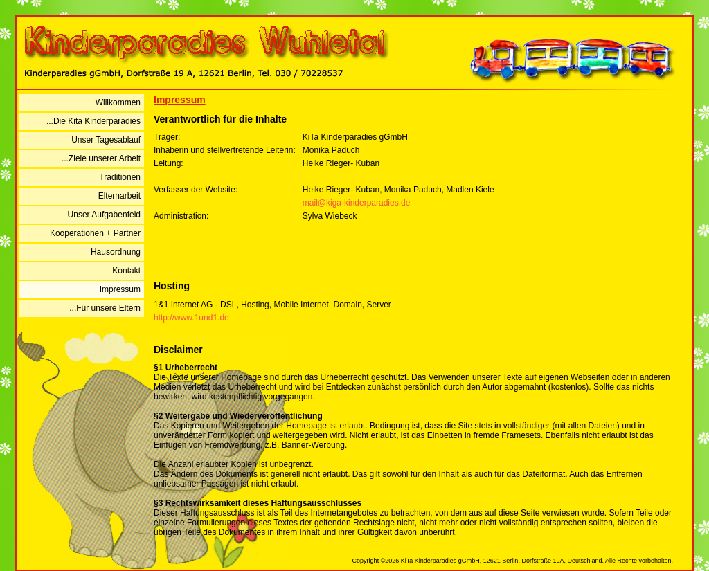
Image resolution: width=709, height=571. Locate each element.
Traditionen (120, 177)
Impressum (120, 289)
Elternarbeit (119, 196)
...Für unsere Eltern (105, 308)
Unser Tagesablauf (106, 140)
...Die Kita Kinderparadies (93, 121)
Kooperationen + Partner (95, 233)
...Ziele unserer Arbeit (101, 158)
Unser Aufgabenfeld (104, 214)
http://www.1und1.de (191, 318)
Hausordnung (116, 252)
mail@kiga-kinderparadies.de (357, 203)
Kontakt (126, 270)
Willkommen (118, 102)
